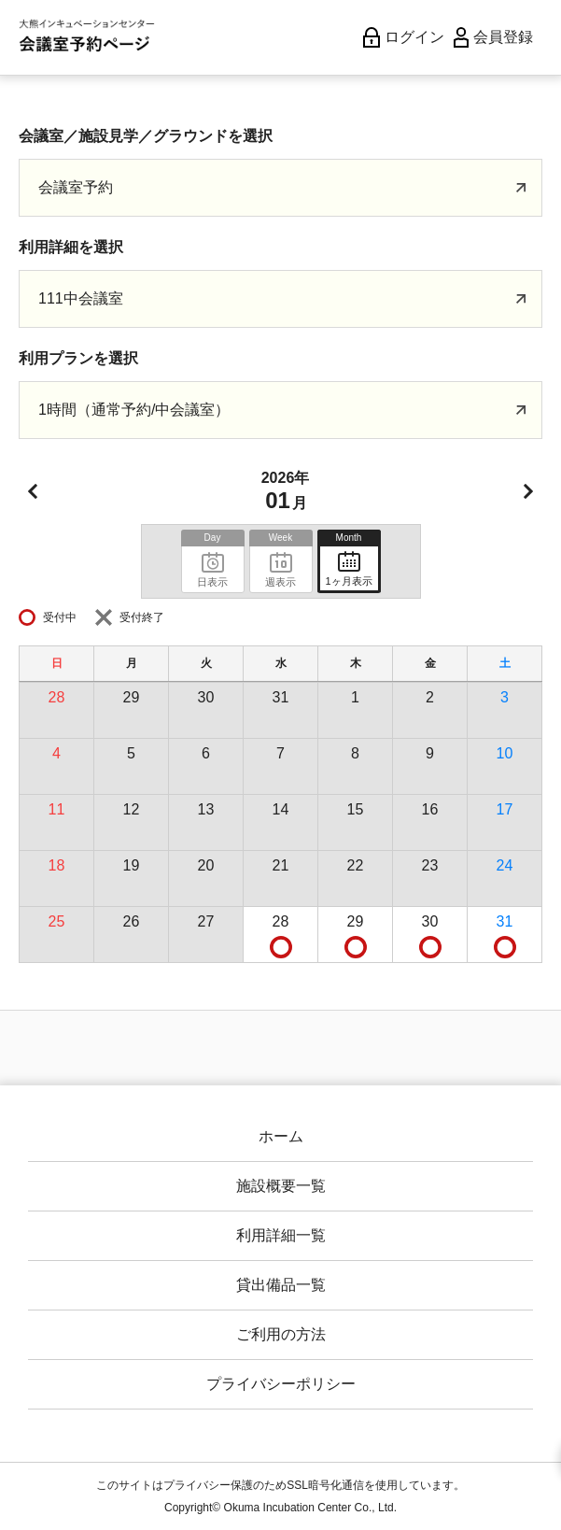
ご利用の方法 (281, 1334)
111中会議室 (80, 298)
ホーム (281, 1136)
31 (505, 921)
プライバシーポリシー (281, 1384)
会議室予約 (75, 187)
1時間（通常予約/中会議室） (134, 410)
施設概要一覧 (281, 1186)
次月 (528, 491)
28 (281, 921)
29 (355, 921)
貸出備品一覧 (281, 1285)
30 (430, 921)
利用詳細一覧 (281, 1235)
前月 (32, 491)
